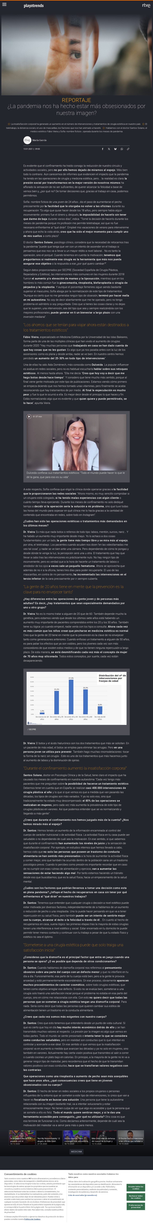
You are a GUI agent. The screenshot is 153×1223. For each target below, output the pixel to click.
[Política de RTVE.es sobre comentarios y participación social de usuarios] (10, 1202)
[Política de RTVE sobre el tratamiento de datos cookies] (55, 1199)
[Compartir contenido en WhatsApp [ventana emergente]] (122, 148)
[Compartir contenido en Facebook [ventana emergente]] (102, 148)
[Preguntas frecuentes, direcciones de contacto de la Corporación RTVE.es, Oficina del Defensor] (142, 1199)
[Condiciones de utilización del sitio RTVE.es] (10, 1199)
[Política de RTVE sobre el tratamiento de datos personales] (33, 1199)
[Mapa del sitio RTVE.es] (120, 1199)
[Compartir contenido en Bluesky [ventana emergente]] (115, 148)
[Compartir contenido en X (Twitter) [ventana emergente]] (109, 148)
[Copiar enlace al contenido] (128, 148)
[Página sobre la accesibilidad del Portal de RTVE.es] (98, 1199)
